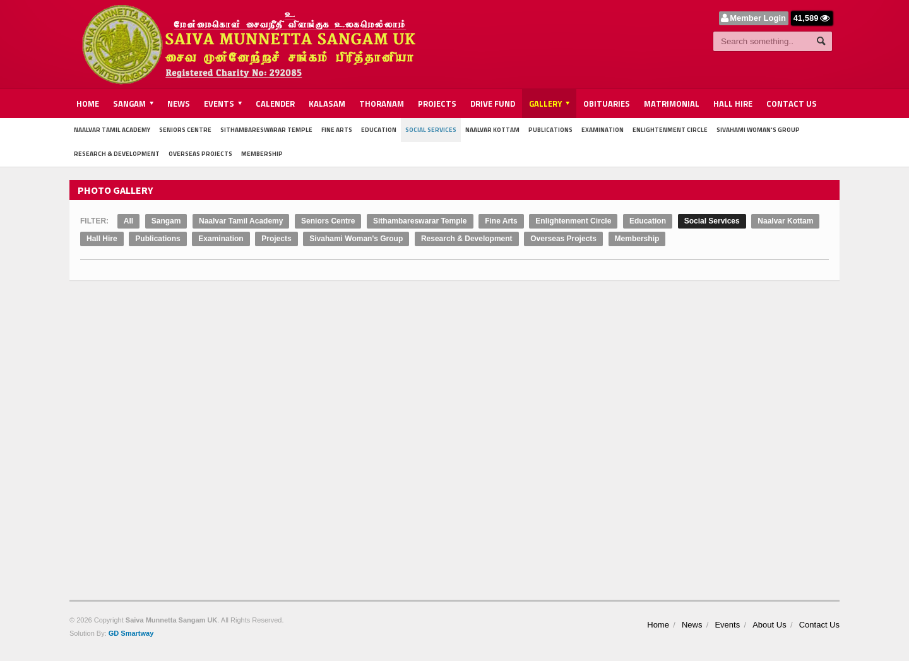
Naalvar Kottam (492, 129)
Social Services (430, 129)
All (128, 221)
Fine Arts (336, 129)
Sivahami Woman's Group (758, 129)
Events (727, 624)
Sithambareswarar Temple (266, 129)
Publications (550, 129)
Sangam (166, 221)
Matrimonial (671, 103)
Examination (602, 129)
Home (87, 103)
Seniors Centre (185, 129)
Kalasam (327, 103)
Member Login (758, 18)
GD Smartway (131, 633)
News (178, 103)
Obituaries (606, 103)
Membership (262, 153)
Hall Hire (732, 103)
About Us (769, 624)
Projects (437, 103)
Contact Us (791, 103)
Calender (275, 103)
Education (378, 129)
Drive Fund (492, 103)
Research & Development (117, 153)
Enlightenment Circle (670, 129)
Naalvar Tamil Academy (112, 129)
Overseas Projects (200, 153)
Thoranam (381, 103)
